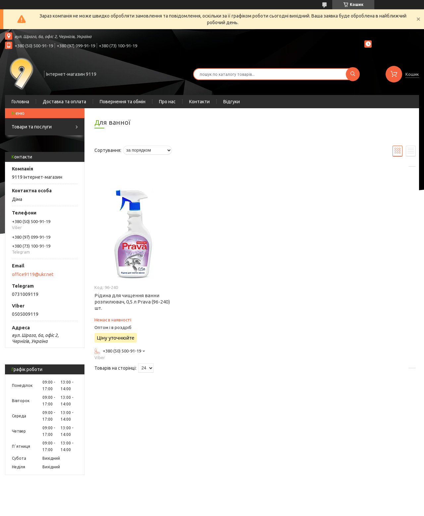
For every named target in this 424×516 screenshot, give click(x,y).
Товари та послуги (32, 126)
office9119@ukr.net (32, 274)
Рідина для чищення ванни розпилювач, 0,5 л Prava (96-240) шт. (132, 302)
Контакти (199, 101)
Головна (20, 101)
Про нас (167, 101)
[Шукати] (353, 74)
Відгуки (231, 101)
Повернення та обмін (122, 101)
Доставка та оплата (64, 101)
